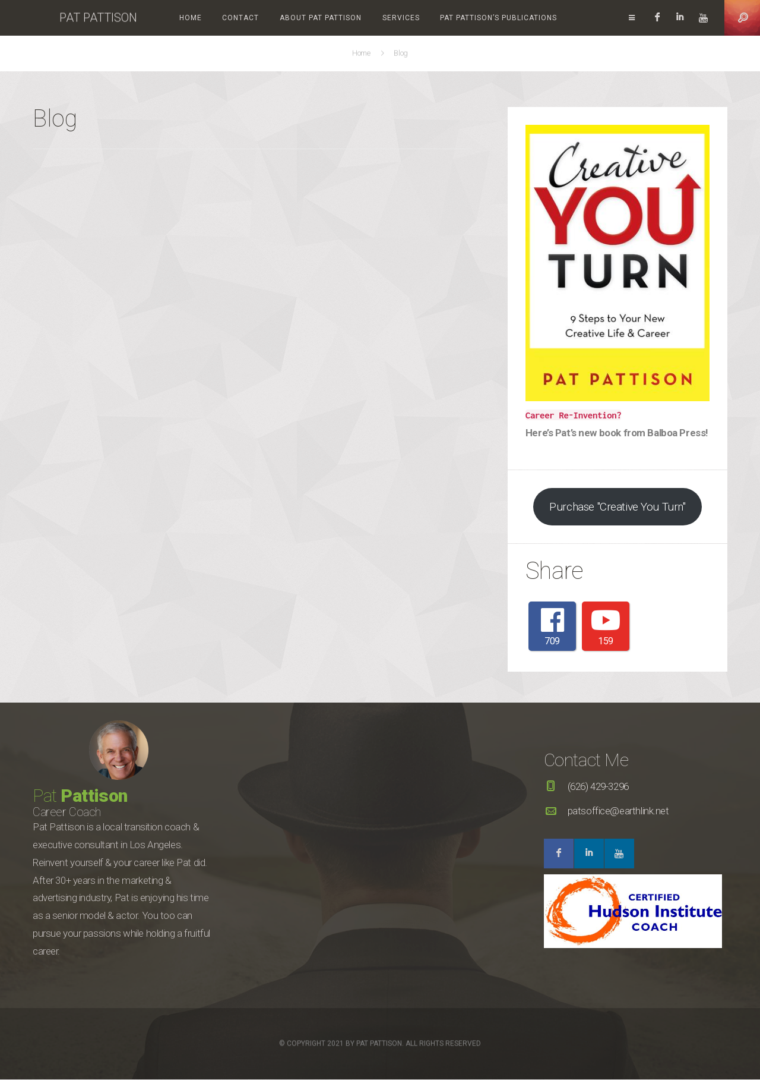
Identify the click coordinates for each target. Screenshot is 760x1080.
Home (169, 18)
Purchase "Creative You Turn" (617, 507)
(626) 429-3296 (598, 787)
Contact (219, 18)
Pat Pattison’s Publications (477, 18)
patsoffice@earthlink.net (618, 811)
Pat (80, 796)
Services (379, 18)
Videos (570, 18)
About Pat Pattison (299, 18)
